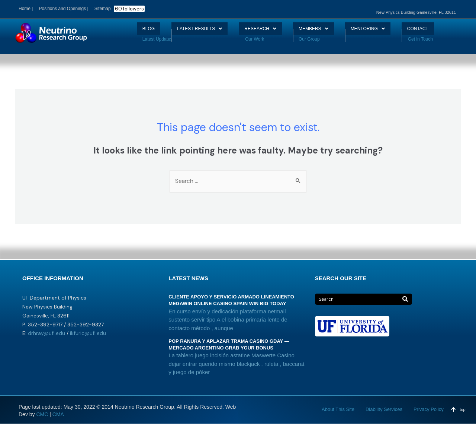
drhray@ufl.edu (46, 333)
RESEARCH (258, 31)
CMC (42, 415)
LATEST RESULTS (189, 31)
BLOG (131, 31)
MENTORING (378, 31)
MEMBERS (317, 31)
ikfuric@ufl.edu (88, 333)
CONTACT (434, 31)
